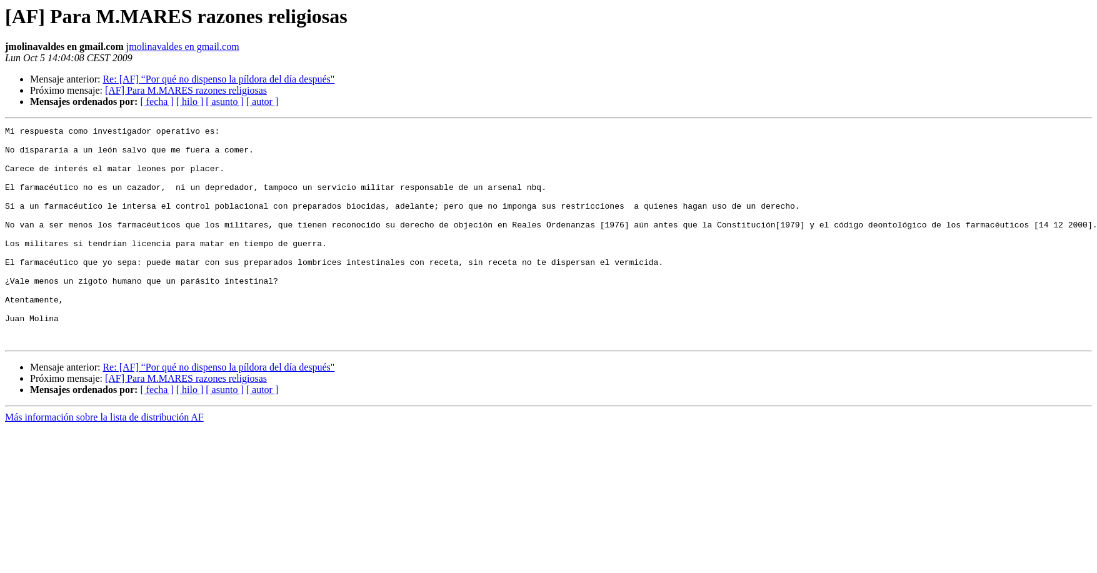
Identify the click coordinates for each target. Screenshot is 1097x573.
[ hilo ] (190, 101)
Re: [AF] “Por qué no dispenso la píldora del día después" (218, 79)
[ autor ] (262, 101)
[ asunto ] (224, 101)
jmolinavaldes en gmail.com (182, 46)
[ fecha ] (156, 101)
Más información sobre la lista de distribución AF (104, 460)
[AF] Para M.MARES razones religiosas (186, 90)
